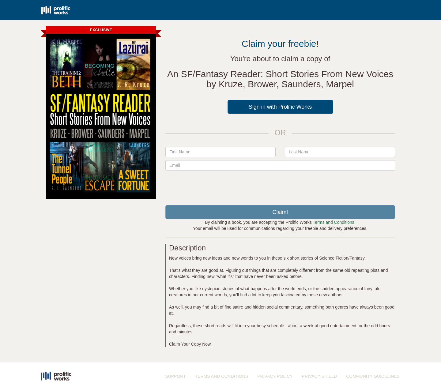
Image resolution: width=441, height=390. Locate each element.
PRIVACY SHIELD (319, 376)
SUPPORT (175, 376)
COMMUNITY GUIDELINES (373, 376)
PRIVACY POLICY (274, 376)
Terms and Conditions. (334, 222)
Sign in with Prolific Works (280, 107)
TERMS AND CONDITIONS (221, 376)
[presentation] (280, 185)
